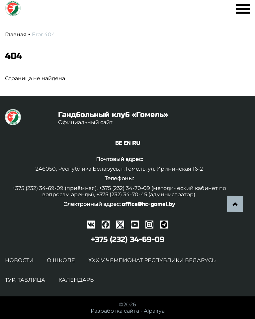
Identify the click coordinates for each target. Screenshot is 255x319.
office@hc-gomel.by (148, 204)
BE (118, 143)
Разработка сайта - (128, 311)
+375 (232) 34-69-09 (127, 239)
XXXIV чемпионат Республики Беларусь (151, 260)
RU (136, 143)
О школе (61, 260)
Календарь (76, 280)
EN (127, 143)
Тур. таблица (25, 280)
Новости (19, 260)
